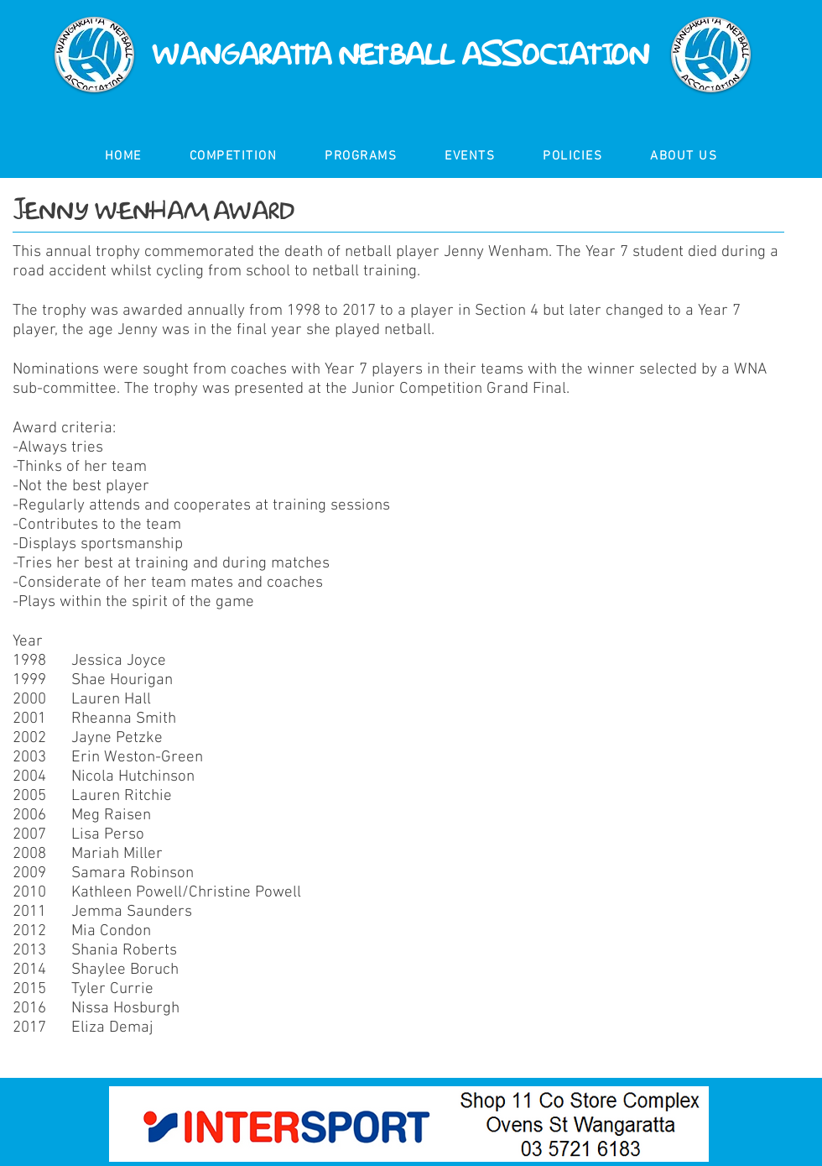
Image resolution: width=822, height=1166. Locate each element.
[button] (233, 157)
